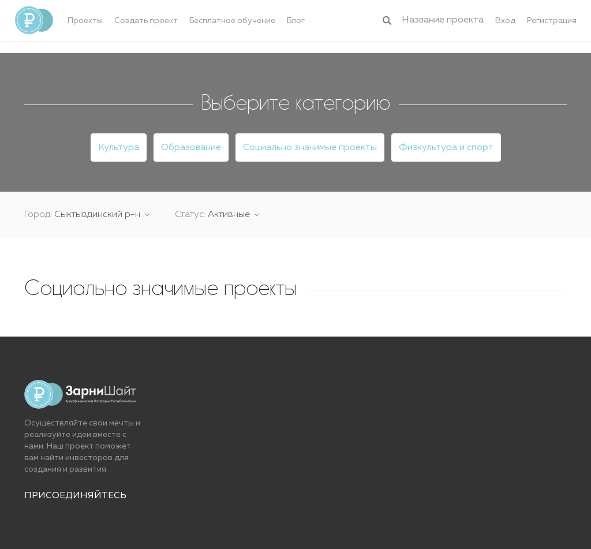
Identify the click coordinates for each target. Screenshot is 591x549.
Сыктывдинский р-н (98, 214)
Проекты (85, 21)
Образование (191, 147)
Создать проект (146, 21)
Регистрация (552, 21)
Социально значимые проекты (310, 147)
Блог (296, 21)
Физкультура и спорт (446, 147)
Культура (118, 147)
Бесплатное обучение (232, 21)
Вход (505, 21)
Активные (230, 214)
